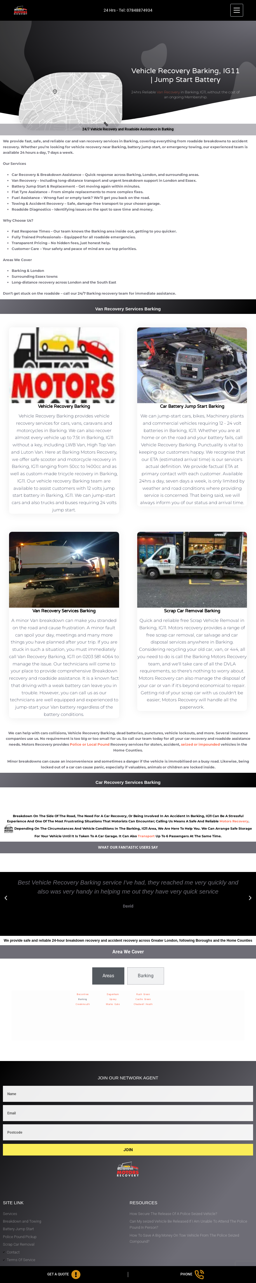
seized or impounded (200, 744)
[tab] (108, 975)
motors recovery (234, 821)
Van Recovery (168, 92)
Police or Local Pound (89, 744)
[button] (6, 898)
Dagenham (113, 994)
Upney (113, 999)
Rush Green (143, 994)
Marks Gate (113, 1004)
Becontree (83, 994)
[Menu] (236, 10)
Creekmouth (83, 1004)
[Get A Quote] (64, 1274)
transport (146, 836)
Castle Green (143, 999)
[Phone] (192, 1274)
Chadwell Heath (143, 1004)
